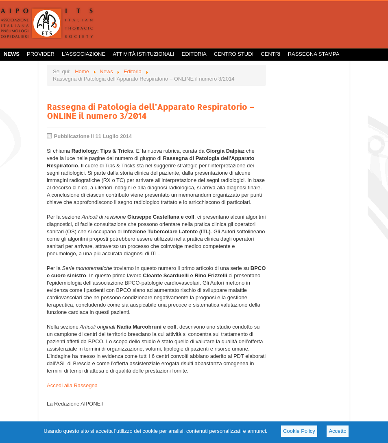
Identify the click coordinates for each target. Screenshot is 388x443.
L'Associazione (83, 54)
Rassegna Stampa (314, 54)
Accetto (337, 431)
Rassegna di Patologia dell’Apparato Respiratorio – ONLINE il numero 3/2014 (150, 111)
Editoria (194, 54)
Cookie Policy (299, 431)
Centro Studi (234, 54)
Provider (40, 54)
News (12, 54)
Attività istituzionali (143, 54)
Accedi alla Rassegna (72, 385)
